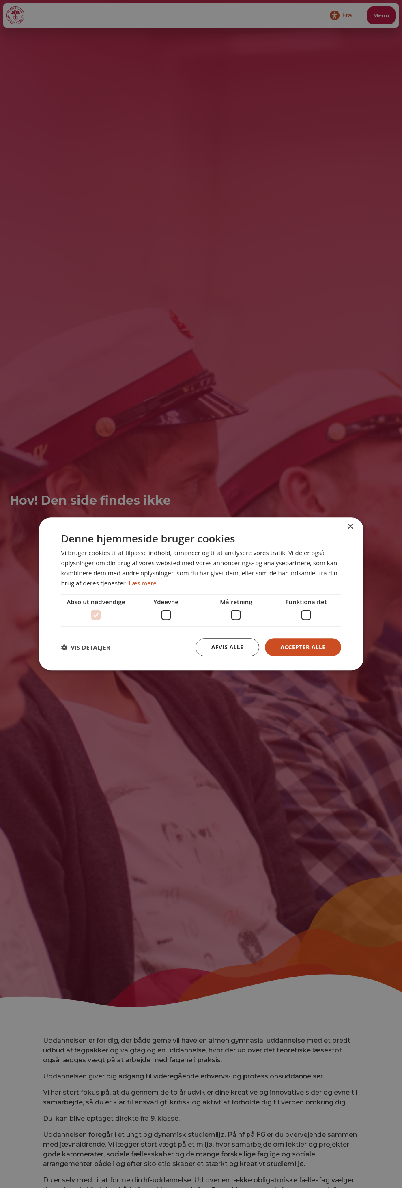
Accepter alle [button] (302, 647)
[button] (85, 647)
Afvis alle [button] (227, 647)
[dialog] (201, 594)
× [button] (350, 527)
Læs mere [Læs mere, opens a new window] (143, 583)
